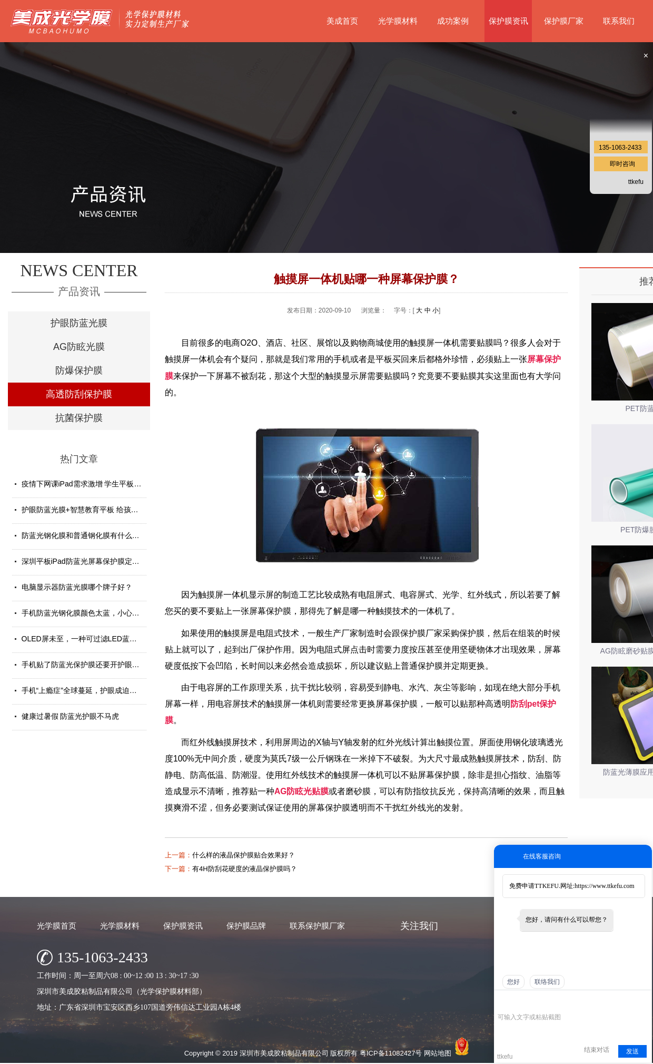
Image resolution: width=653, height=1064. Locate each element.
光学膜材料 (398, 20)
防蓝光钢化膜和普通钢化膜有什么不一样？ (92, 535)
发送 (632, 1051)
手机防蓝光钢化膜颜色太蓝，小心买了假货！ (95, 613)
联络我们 (547, 981)
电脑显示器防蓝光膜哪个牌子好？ (77, 587)
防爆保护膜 (79, 370)
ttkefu (636, 182)
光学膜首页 (56, 925)
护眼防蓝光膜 (79, 323)
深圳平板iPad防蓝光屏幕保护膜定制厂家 (88, 561)
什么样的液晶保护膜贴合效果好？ (243, 855)
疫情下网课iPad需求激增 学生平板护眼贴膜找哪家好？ (111, 484)
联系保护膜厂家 (317, 925)
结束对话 (596, 1049)
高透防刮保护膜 (79, 394)
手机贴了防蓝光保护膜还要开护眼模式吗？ (92, 664)
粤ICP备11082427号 (391, 1053)
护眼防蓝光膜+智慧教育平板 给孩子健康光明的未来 (106, 509)
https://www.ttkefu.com (604, 886)
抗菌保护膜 (79, 418)
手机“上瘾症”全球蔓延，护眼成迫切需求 (87, 690)
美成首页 (342, 20)
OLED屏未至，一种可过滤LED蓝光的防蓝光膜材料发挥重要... (123, 639)
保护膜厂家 (563, 20)
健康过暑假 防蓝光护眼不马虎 (71, 716)
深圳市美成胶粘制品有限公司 (284, 1053)
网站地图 (437, 1053)
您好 (513, 981)
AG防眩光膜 (79, 346)
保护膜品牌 (246, 925)
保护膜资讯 (508, 20)
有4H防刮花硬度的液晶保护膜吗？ (244, 869)
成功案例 (453, 20)
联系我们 (619, 20)
